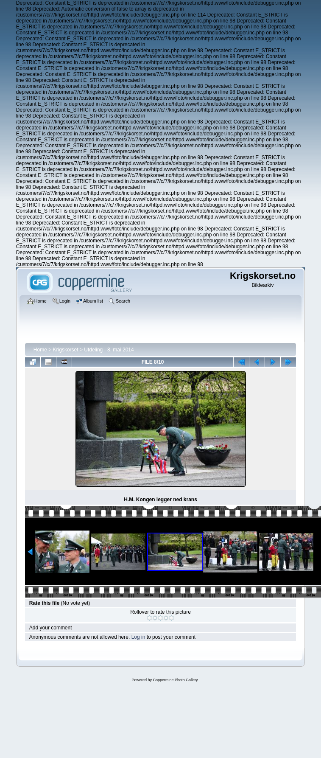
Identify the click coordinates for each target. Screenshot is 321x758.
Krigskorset (65, 350)
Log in (138, 637)
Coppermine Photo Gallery (175, 680)
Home (40, 350)
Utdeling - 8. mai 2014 (109, 350)
